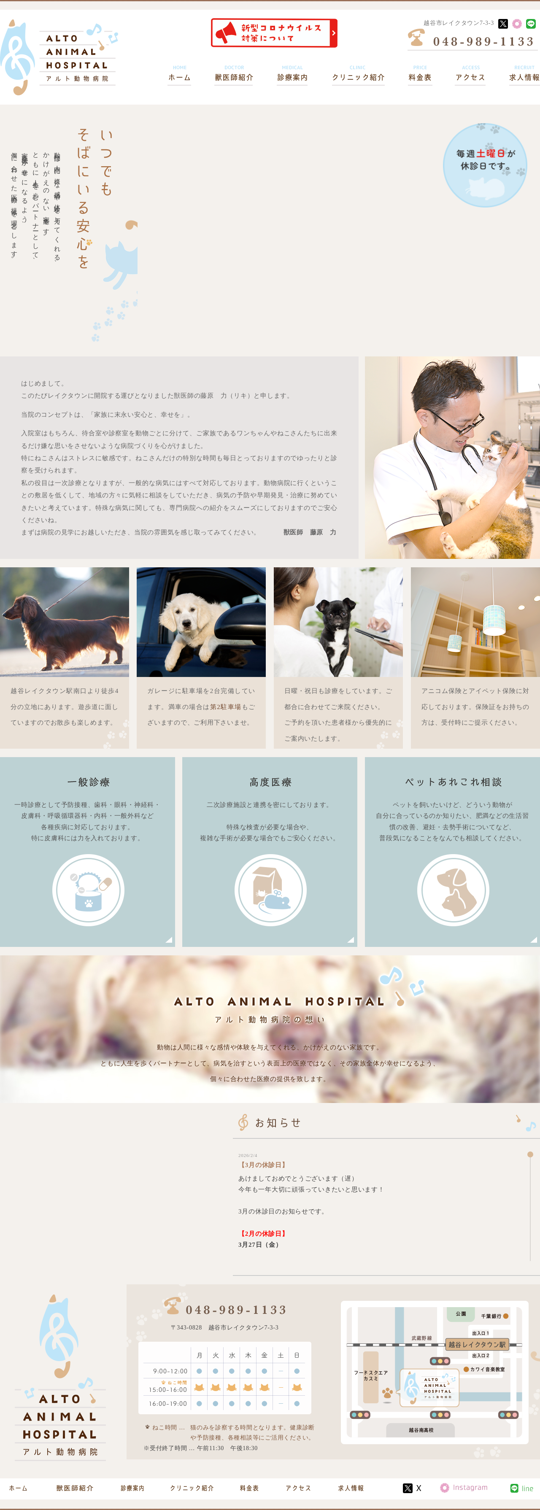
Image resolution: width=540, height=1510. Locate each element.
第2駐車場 (226, 707)
